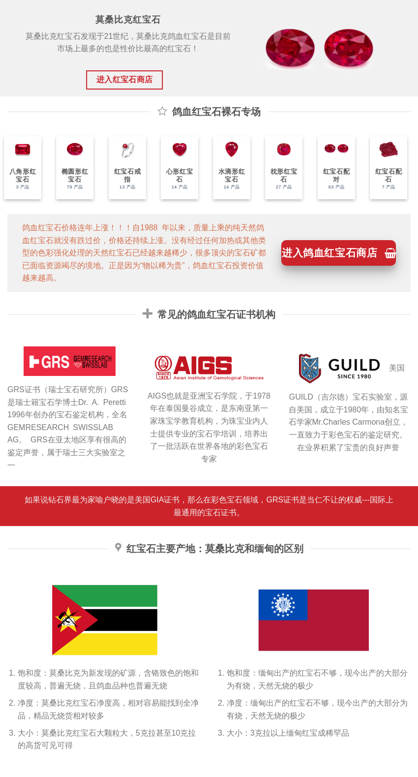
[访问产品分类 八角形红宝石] (18, 167)
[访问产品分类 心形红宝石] (175, 167)
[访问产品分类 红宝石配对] (332, 167)
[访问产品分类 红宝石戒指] (123, 167)
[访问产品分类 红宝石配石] (384, 167)
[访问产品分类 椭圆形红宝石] (71, 167)
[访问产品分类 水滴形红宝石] (227, 167)
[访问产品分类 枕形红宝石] (280, 167)
